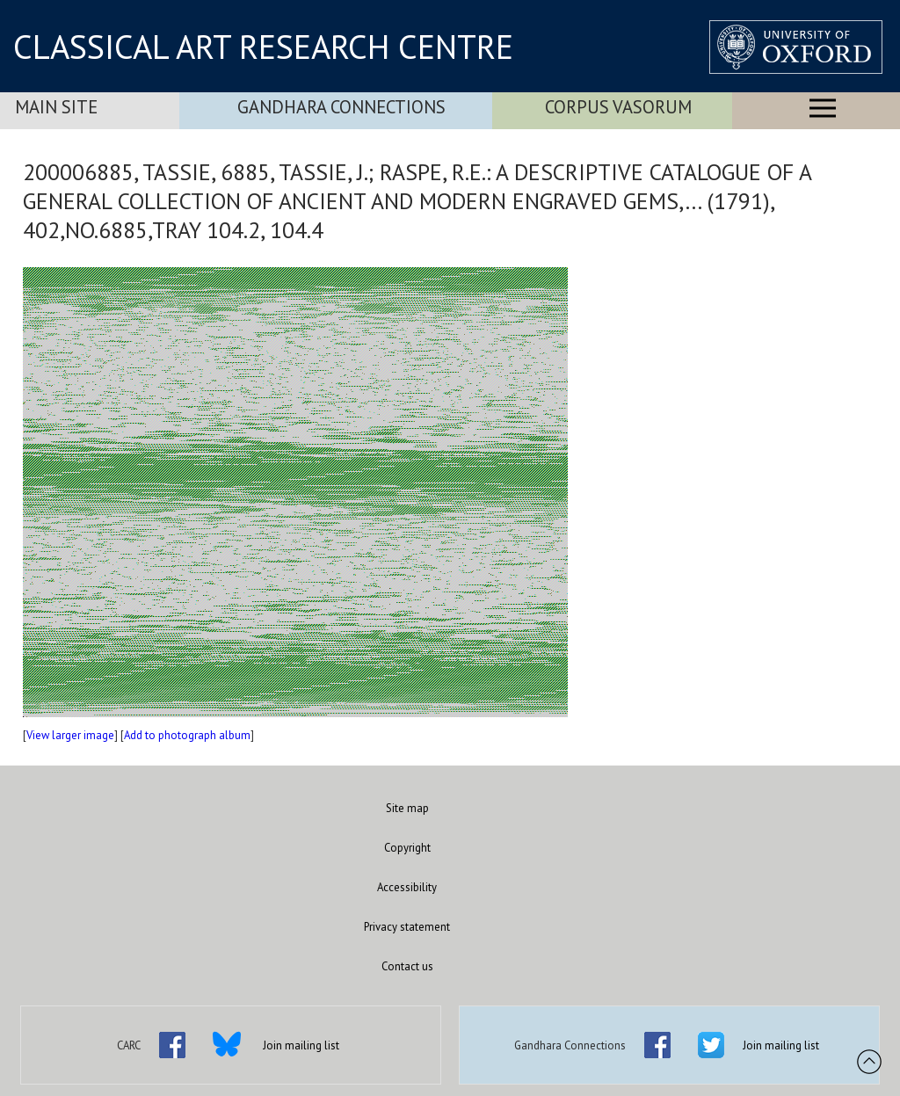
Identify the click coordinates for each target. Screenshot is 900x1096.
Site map (407, 808)
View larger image (70, 735)
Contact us (407, 966)
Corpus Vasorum (618, 107)
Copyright (407, 847)
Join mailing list (301, 1045)
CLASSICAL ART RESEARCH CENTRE (263, 47)
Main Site (56, 107)
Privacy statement (407, 926)
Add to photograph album (187, 735)
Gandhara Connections (341, 107)
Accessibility (407, 887)
